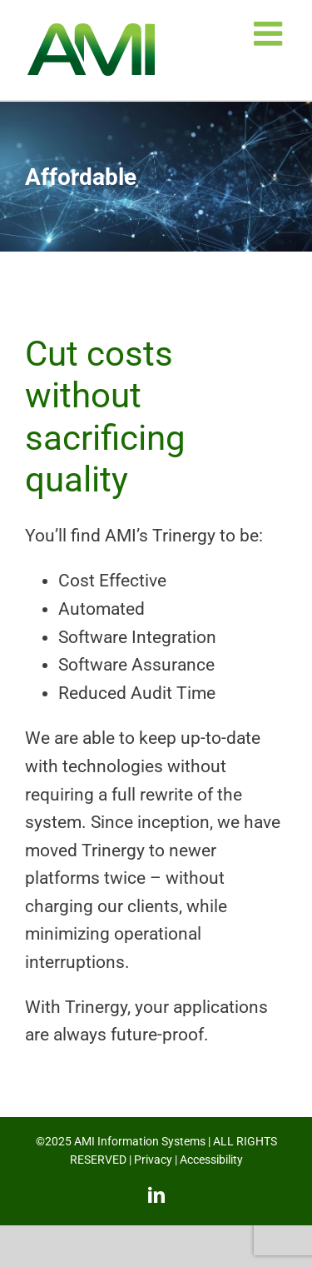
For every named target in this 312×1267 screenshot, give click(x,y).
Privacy (153, 1159)
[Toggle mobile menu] (270, 33)
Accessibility (211, 1159)
